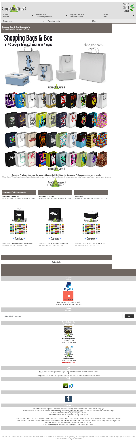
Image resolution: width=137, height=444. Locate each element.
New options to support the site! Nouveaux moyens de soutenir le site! (68, 303)
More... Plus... (107, 15)
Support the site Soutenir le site (77, 15)
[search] (63, 316)
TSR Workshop (16, 243)
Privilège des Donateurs (65, 175)
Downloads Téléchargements (44, 15)
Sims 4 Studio (28, 243)
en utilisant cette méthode (70, 421)
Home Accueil (6, 15)
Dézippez (40, 375)
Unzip (41, 372)
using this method (76, 411)
